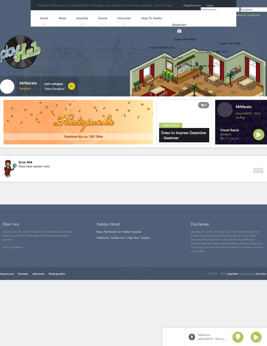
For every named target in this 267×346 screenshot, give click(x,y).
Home (44, 18)
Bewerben (179, 25)
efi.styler (261, 274)
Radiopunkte (57, 274)
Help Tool (133, 238)
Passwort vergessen (247, 15)
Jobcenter (38, 274)
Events (102, 18)
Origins (145, 238)
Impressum (7, 274)
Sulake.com (118, 238)
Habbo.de (103, 238)
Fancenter (124, 18)
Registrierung (192, 5)
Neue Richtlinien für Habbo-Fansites (119, 232)
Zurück (258, 170)
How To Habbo (151, 18)
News (62, 18)
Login (209, 5)
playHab (82, 18)
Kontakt (23, 274)
